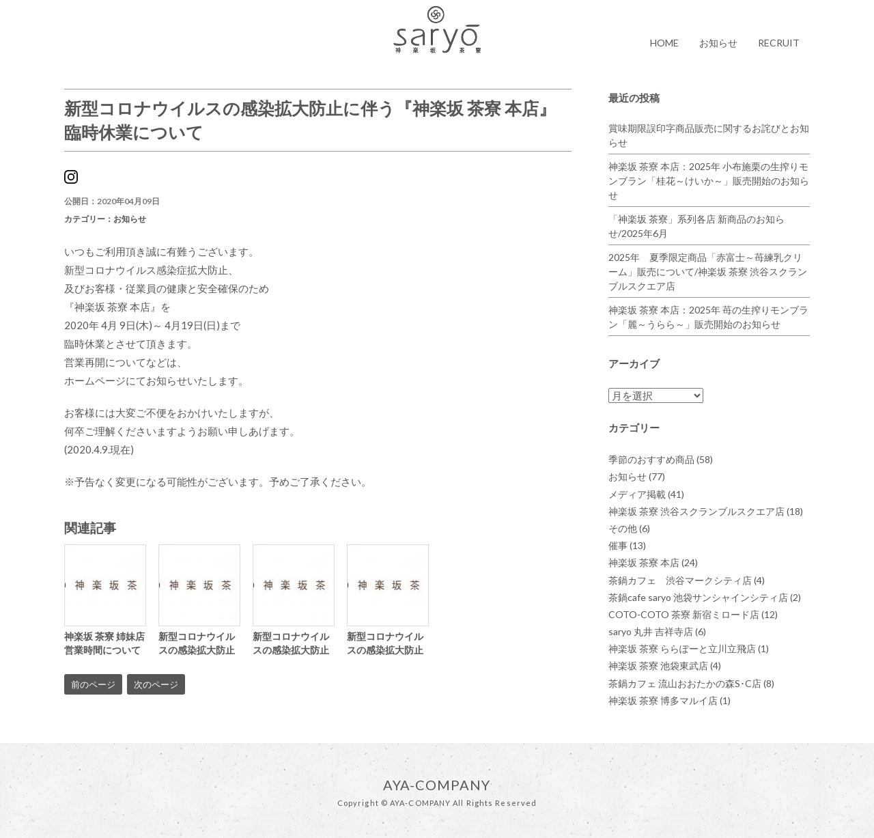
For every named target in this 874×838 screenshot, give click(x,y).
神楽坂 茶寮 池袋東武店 (664, 665)
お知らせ (718, 42)
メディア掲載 (646, 494)
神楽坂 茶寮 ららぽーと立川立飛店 (688, 648)
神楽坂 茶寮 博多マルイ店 (669, 700)
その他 (629, 528)
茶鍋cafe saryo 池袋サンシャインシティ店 (704, 597)
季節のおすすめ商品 (660, 459)
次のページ (156, 684)
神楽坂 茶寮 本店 (653, 562)
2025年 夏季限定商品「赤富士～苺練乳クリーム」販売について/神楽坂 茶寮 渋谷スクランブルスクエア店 (707, 271)
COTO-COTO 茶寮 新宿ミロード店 (693, 614)
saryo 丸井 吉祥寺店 (657, 631)
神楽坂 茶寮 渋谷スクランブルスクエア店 (705, 511)
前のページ (93, 684)
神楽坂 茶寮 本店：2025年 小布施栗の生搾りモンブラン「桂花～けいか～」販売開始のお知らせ (708, 180)
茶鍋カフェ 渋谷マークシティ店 (686, 580)
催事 (627, 545)
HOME (664, 42)
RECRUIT (779, 42)
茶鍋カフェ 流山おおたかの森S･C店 (691, 683)
